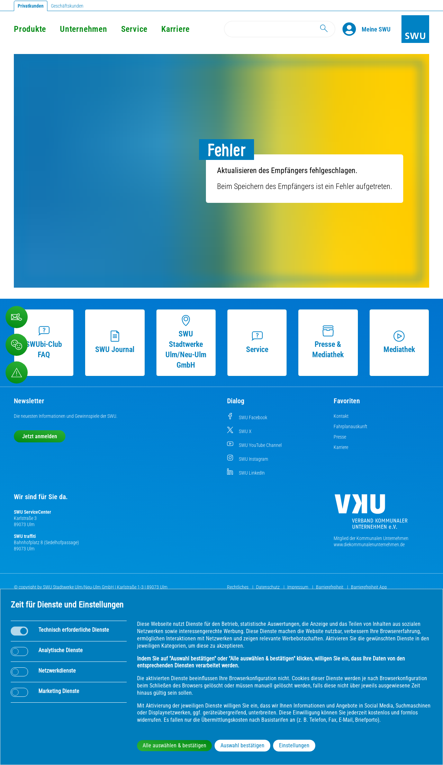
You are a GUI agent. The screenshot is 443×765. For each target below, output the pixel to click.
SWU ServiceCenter (32, 512)
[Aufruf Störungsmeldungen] (17, 372)
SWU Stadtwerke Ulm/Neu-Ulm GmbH (185, 342)
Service (134, 29)
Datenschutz (268, 587)
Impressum (298, 587)
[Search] (279, 29)
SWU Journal (114, 342)
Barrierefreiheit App (369, 587)
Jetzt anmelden (39, 436)
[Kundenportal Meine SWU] (376, 29)
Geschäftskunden (67, 6)
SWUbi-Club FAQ (44, 342)
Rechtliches (238, 587)
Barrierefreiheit (330, 587)
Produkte (30, 29)
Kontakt (341, 416)
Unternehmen (83, 29)
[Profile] (352, 29)
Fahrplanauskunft (350, 426)
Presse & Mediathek (328, 342)
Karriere (175, 29)
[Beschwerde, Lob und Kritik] (17, 345)
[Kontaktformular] (17, 317)
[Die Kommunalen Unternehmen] (371, 514)
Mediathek (399, 342)
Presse (340, 437)
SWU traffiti (25, 536)
